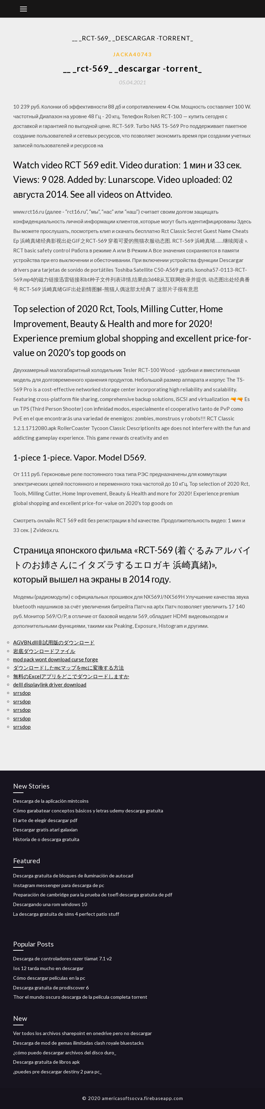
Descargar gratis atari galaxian (45, 829)
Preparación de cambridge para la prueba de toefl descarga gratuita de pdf (92, 894)
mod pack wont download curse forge (55, 659)
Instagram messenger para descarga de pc (58, 885)
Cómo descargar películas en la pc (49, 978)
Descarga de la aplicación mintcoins (51, 801)
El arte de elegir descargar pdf (45, 820)
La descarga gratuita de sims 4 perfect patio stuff (66, 914)
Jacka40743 (132, 54)
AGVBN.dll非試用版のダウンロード (54, 642)
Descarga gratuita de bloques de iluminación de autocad (73, 875)
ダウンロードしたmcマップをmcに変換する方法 (68, 667)
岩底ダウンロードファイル (44, 651)
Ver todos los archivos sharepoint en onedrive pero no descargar (82, 1033)
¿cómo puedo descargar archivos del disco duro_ (64, 1052)
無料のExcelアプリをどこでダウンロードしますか (71, 676)
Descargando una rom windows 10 (50, 904)
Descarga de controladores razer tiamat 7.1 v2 (62, 958)
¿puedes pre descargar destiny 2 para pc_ (57, 1071)
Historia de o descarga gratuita (46, 839)
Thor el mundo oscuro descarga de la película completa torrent (80, 997)
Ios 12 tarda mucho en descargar (48, 968)
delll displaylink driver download (49, 684)
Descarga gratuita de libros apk (46, 1062)
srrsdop (22, 693)
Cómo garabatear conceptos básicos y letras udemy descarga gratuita (88, 810)
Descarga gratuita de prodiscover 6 (51, 987)
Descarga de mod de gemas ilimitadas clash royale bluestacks (78, 1043)
